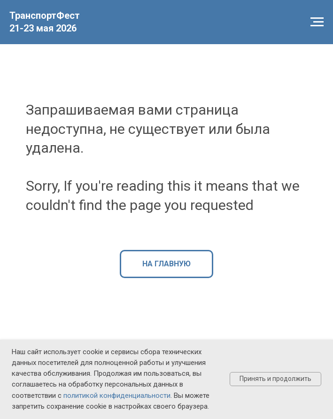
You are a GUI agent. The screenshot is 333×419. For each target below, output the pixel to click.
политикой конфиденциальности (116, 395)
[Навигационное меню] (317, 22)
